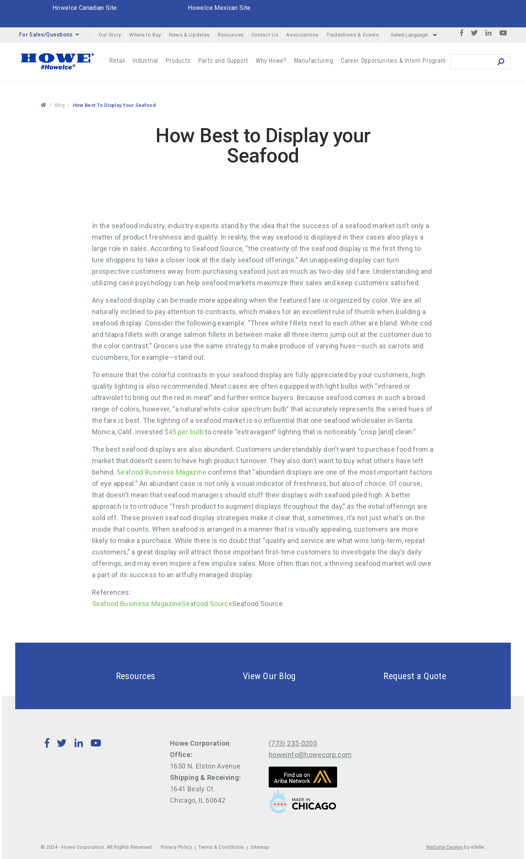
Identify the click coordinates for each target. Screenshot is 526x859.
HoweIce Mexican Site (219, 7)
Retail (117, 60)
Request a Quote (396, 676)
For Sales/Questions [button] (49, 35)
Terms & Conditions (221, 847)
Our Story (110, 35)
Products (178, 60)
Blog (60, 105)
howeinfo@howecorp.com (310, 755)
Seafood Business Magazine (162, 472)
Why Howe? (271, 60)
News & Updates (189, 35)
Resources (231, 35)
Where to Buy (145, 35)
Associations (302, 35)
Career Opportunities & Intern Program (393, 60)
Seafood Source (207, 604)
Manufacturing (313, 60)
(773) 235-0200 (293, 743)
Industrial (145, 60)
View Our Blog (251, 676)
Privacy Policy (176, 847)
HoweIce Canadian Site (84, 7)
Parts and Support (223, 60)
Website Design (444, 847)
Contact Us (265, 35)
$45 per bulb (183, 432)
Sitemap (260, 847)
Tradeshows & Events (352, 35)
